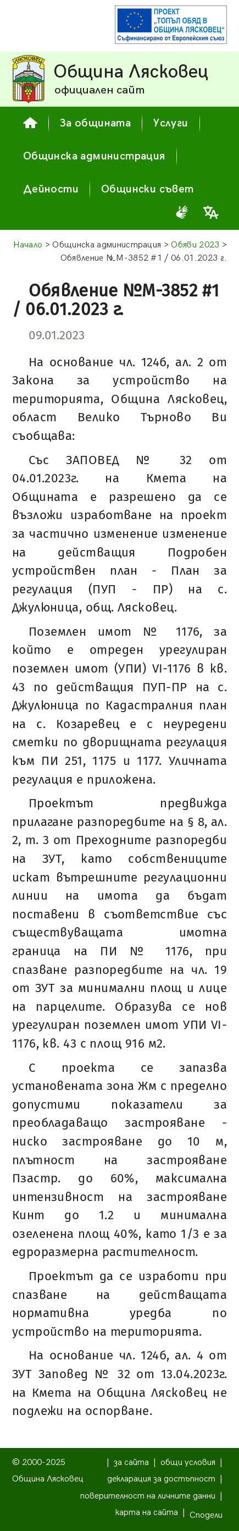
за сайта (131, 1462)
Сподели (206, 1515)
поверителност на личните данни (147, 1496)
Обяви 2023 (195, 245)
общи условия (187, 1462)
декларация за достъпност (161, 1479)
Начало (28, 245)
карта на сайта (146, 1512)
